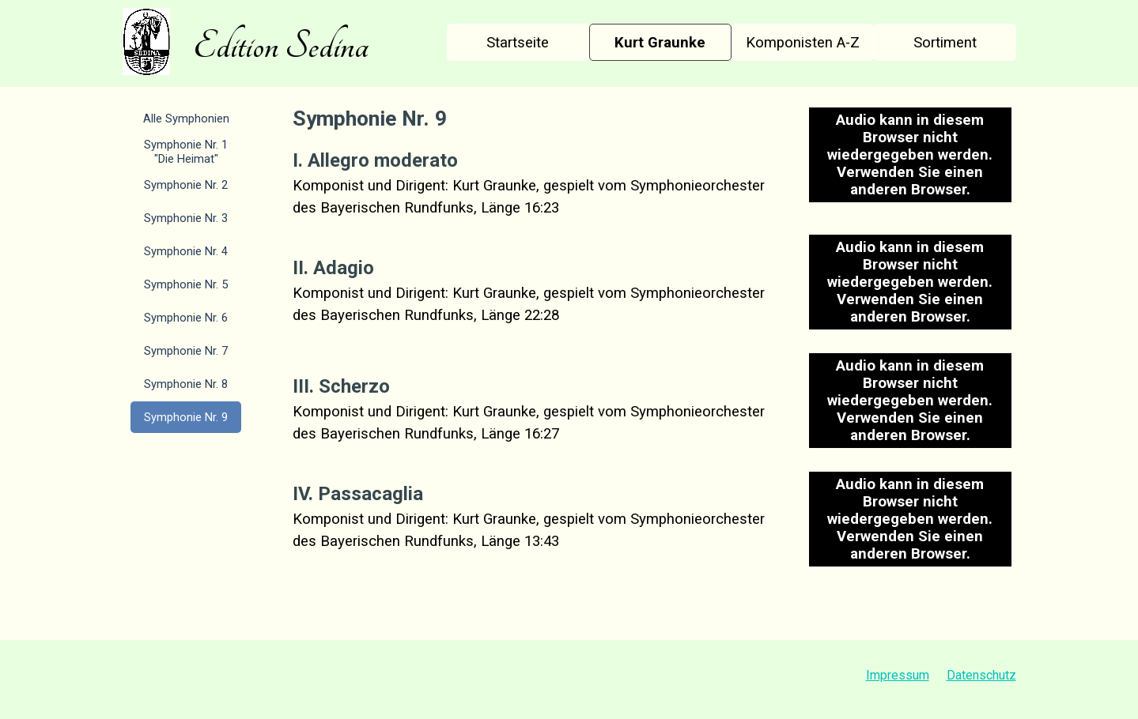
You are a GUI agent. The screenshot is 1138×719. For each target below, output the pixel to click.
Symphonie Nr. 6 (186, 318)
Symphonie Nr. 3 (186, 218)
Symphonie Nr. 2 (186, 185)
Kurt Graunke (659, 42)
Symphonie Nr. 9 (186, 417)
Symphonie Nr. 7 (186, 351)
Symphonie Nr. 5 (186, 284)
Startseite (517, 42)
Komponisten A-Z (803, 42)
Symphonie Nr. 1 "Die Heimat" (186, 151)
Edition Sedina (281, 46)
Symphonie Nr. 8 (186, 384)
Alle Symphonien (186, 118)
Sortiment (945, 42)
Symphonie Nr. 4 (186, 251)
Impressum (897, 675)
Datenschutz (981, 675)
